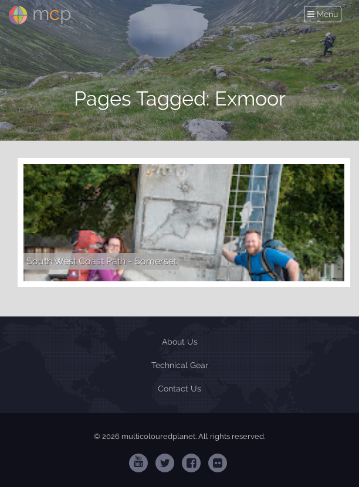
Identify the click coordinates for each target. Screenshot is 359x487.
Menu (324, 14)
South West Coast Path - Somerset (101, 261)
